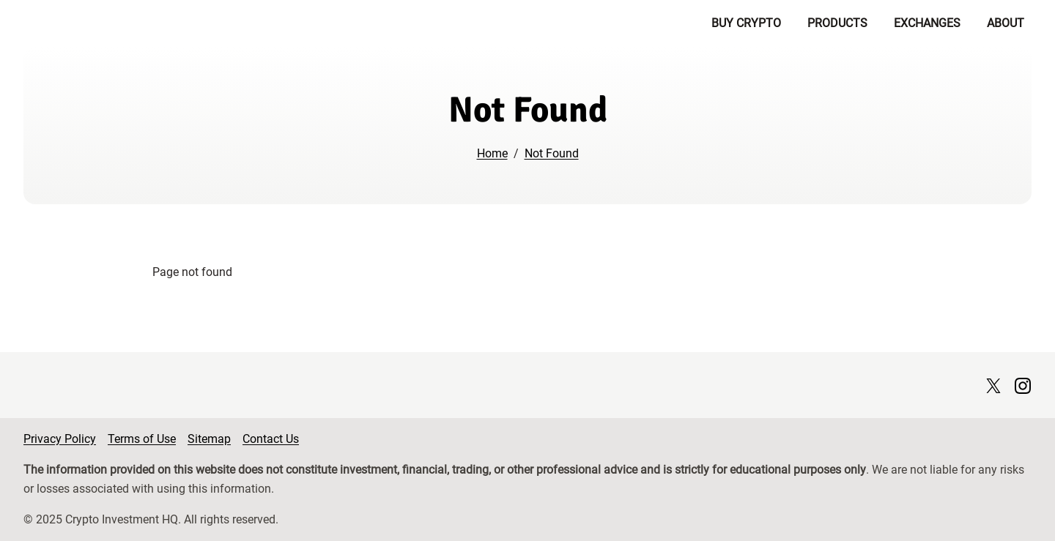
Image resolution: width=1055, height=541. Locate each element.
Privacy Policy (59, 439)
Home (492, 153)
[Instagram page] (1023, 385)
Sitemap (209, 439)
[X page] (993, 385)
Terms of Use (142, 439)
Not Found (552, 153)
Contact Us (271, 439)
